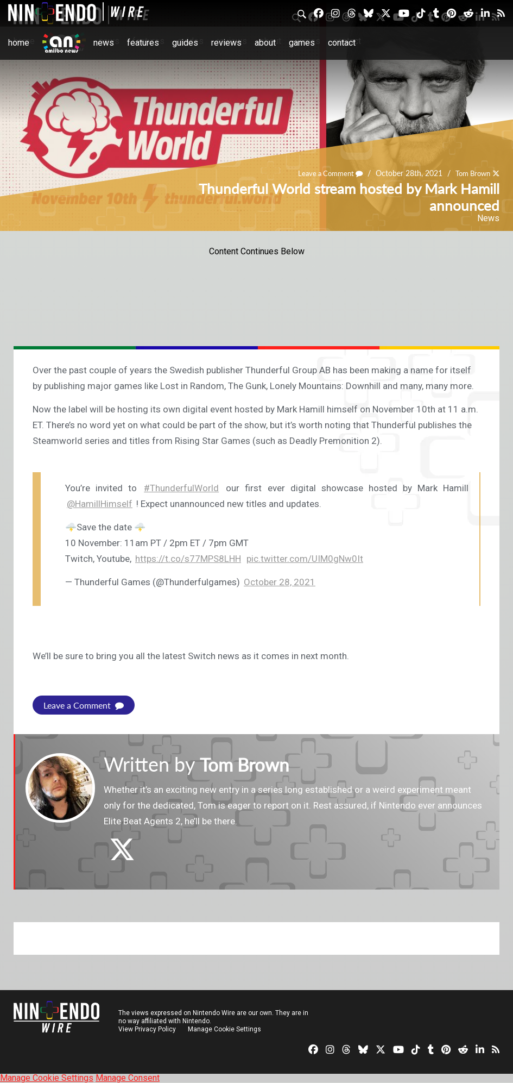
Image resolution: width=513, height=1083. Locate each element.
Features (143, 42)
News (103, 42)
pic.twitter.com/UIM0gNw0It (304, 558)
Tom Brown (470, 173)
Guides (185, 42)
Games (302, 42)
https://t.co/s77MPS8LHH (188, 558)
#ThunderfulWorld (181, 488)
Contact (342, 42)
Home (18, 42)
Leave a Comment (323, 173)
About (265, 42)
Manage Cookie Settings (225, 1029)
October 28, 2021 (279, 582)
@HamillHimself (99, 503)
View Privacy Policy (147, 1029)
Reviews (226, 42)
